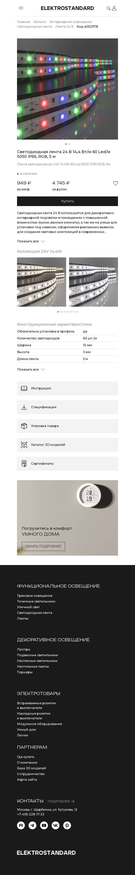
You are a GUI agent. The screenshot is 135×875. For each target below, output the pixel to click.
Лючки (22, 735)
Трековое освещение (34, 596)
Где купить (25, 757)
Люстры (23, 649)
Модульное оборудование (39, 724)
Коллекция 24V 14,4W (39, 251)
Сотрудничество (31, 774)
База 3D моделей (31, 768)
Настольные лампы (33, 666)
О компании (27, 762)
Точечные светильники (36, 601)
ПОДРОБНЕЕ (61, 801)
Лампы (23, 618)
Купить (67, 201)
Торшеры (25, 672)
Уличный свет (28, 607)
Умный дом (26, 729)
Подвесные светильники (37, 655)
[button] (66, 144)
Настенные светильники (37, 661)
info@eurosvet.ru (30, 819)
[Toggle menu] (21, 8)
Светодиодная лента (34, 613)
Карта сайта (27, 779)
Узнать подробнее (43, 546)
